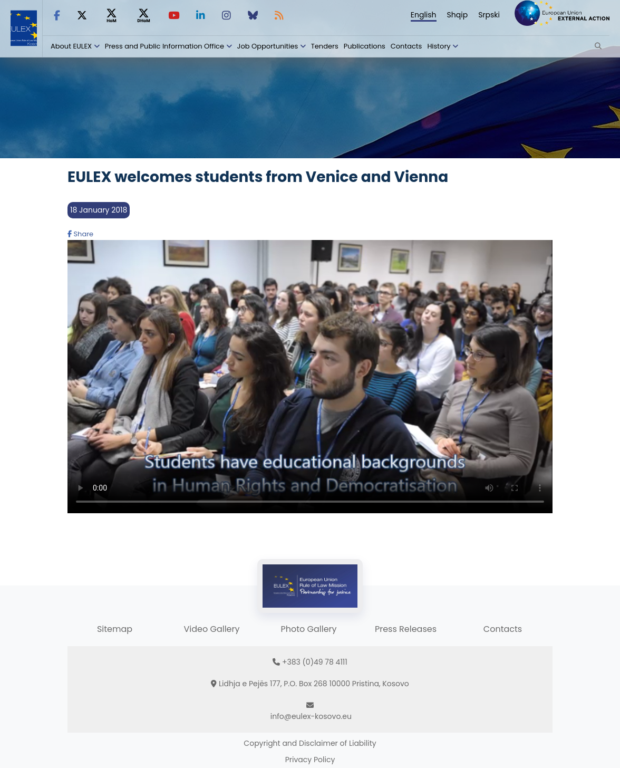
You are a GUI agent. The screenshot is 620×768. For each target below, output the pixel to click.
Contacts (406, 46)
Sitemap (114, 629)
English (424, 14)
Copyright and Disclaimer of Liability (310, 743)
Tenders (324, 46)
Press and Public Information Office (164, 46)
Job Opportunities (267, 46)
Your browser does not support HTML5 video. (310, 376)
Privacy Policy (310, 759)
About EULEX (71, 46)
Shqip (457, 14)
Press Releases (406, 629)
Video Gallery (211, 629)
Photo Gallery (308, 629)
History (438, 46)
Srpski (489, 14)
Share (80, 234)
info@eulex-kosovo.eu (311, 716)
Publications (364, 46)
